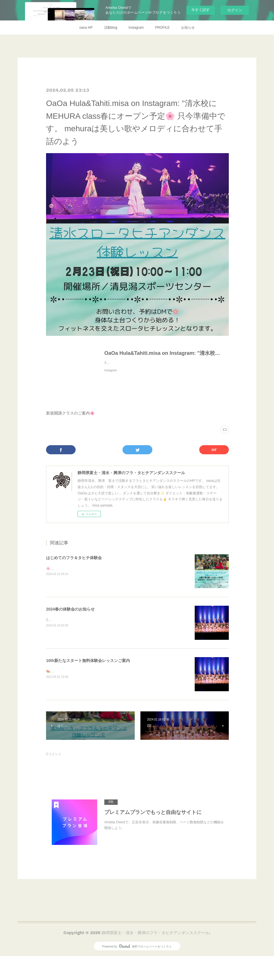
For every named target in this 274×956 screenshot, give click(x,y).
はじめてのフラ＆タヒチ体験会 (74, 557)
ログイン (234, 10)
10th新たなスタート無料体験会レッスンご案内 (88, 660)
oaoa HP (86, 28)
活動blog (110, 28)
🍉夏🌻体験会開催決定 (64, 671)
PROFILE (162, 28)
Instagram (136, 28)
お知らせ (188, 28)
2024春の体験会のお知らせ (70, 609)
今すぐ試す (200, 10)
